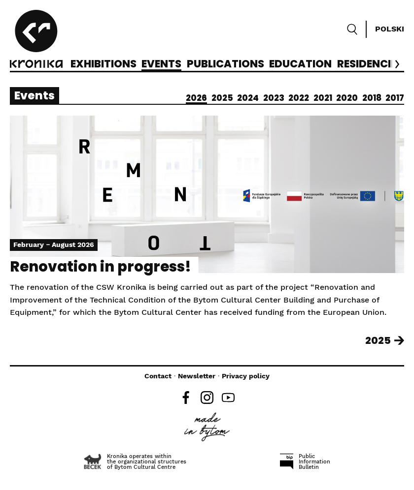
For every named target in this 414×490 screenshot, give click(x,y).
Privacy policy (246, 376)
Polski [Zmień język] (389, 28)
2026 (196, 98)
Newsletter (196, 376)
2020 (347, 98)
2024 (248, 98)
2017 (394, 98)
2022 (298, 98)
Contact (158, 376)
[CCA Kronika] (36, 40)
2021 (322, 98)
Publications (225, 64)
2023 (273, 98)
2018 (371, 98)
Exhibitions (103, 64)
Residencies (370, 64)
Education (300, 64)
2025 (222, 98)
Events (161, 64)
